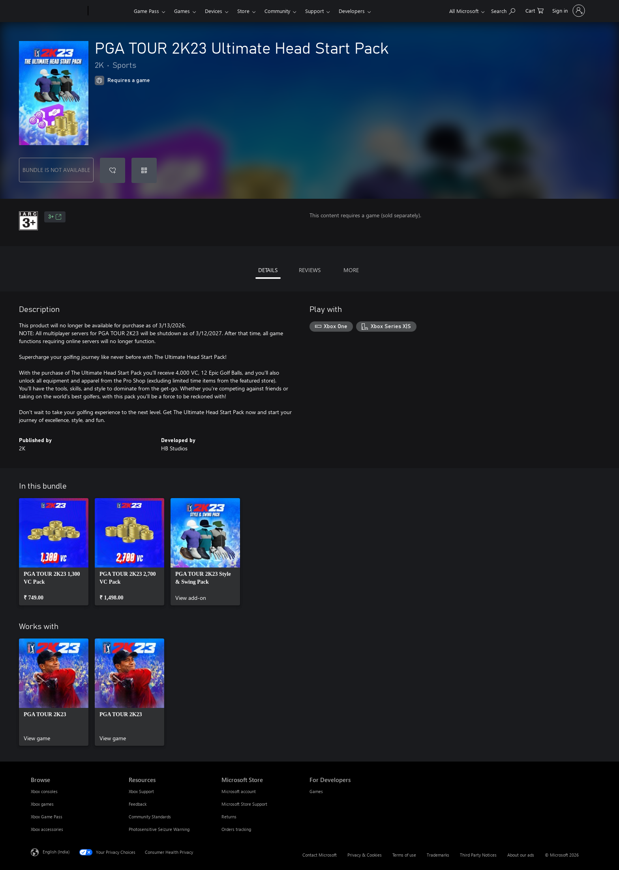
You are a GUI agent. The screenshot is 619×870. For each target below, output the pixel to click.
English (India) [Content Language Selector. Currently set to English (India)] (56, 851)
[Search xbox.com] (503, 10)
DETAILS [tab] (268, 270)
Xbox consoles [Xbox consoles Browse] (44, 791)
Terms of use (404, 854)
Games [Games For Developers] (316, 791)
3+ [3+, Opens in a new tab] (55, 217)
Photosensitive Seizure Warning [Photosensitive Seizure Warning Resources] (159, 829)
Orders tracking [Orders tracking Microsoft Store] (236, 829)
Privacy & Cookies (364, 854)
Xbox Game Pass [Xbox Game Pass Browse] (46, 816)
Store (243, 10)
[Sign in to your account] (568, 10)
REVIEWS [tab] (310, 270)
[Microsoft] (58, 11)
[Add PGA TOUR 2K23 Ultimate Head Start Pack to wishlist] (112, 170)
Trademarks (438, 854)
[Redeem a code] (144, 170)
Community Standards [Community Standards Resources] (150, 816)
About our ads (520, 854)
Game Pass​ (146, 10)
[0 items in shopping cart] (534, 10)
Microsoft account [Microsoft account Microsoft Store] (238, 791)
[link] (53, 551)
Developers (352, 10)
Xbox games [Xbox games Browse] (42, 804)
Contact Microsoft (319, 854)
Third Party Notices (478, 854)
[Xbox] (110, 11)
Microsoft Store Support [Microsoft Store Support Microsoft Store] (244, 804)
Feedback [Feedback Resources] (137, 804)
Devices (213, 10)
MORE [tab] (351, 270)
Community (277, 10)
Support (314, 10)
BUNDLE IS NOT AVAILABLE (56, 170)
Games (182, 10)
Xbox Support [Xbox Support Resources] (141, 791)
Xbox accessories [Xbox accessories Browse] (47, 829)
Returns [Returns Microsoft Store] (228, 816)
